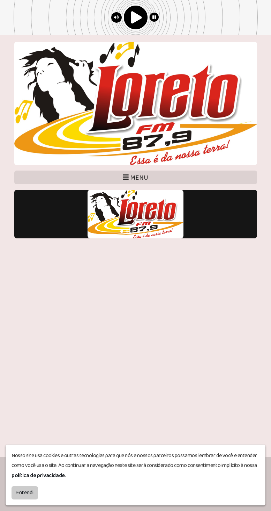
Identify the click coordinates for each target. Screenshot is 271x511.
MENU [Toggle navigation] (135, 177)
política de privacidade (38, 475)
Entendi (24, 492)
